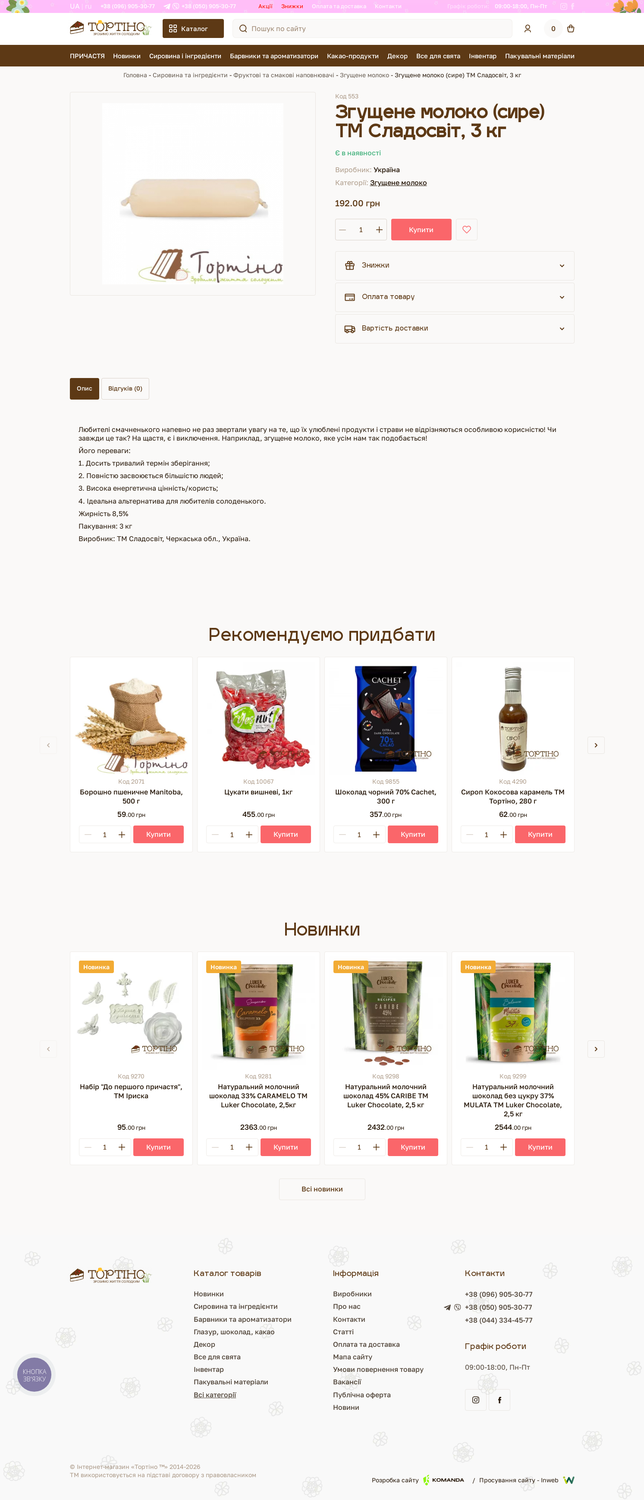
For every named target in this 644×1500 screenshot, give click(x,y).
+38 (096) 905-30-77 (128, 6)
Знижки (292, 6)
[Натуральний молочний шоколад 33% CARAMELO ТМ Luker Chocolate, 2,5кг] (258, 1013)
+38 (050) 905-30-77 (209, 6)
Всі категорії (215, 1394)
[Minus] (88, 834)
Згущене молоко (364, 75)
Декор (397, 56)
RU (88, 6)
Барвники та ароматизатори (274, 56)
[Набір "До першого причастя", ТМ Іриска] (131, 1013)
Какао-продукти (353, 56)
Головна (135, 75)
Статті (343, 1331)
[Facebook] (572, 6)
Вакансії (347, 1381)
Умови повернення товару (378, 1369)
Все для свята (438, 56)
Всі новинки (322, 1189)
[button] (596, 745)
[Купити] (158, 834)
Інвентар (482, 56)
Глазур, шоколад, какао (234, 1331)
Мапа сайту (352, 1356)
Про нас (347, 1306)
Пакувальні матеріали (540, 56)
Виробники (352, 1293)
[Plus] (122, 834)
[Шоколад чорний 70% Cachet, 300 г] (386, 718)
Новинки (127, 56)
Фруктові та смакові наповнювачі (283, 75)
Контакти (388, 6)
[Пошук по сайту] (243, 28)
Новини (346, 1407)
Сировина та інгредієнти (190, 75)
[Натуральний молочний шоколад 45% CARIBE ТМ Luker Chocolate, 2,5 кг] (386, 1013)
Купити (421, 229)
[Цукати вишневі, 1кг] (258, 718)
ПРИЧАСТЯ (87, 56)
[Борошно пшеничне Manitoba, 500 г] (131, 718)
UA (75, 6)
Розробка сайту (418, 1480)
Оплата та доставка (339, 6)
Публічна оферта (362, 1394)
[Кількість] (361, 229)
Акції (265, 6)
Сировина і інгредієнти (185, 56)
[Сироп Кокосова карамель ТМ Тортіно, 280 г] (513, 718)
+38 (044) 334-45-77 (499, 1320)
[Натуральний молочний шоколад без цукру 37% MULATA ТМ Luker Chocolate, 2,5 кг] (513, 1013)
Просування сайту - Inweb (527, 1480)
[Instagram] (563, 6)
